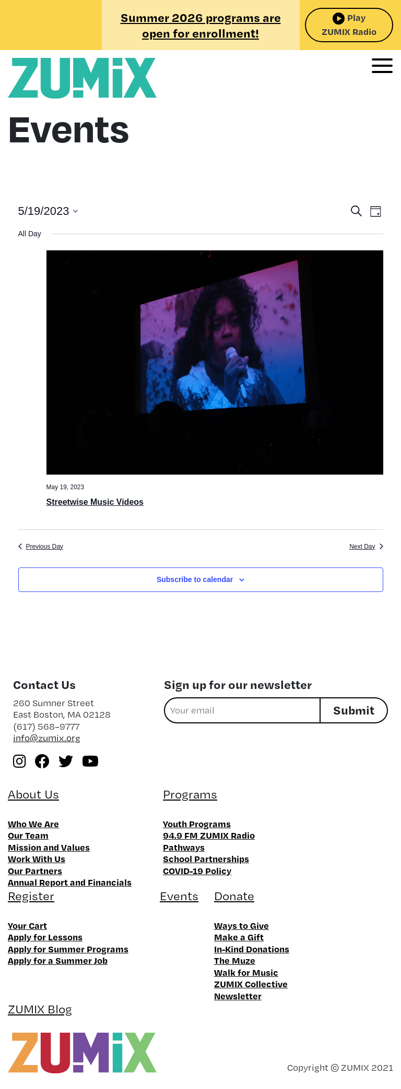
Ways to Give (241, 925)
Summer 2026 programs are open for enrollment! (201, 25)
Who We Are (33, 823)
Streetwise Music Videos (95, 502)
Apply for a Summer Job (58, 960)
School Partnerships (206, 858)
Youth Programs (197, 823)
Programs (190, 794)
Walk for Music (246, 972)
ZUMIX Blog (40, 1009)
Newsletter (238, 995)
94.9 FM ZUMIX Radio (209, 835)
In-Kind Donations (251, 948)
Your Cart (27, 925)
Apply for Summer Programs (68, 948)
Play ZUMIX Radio (349, 24)
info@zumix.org (46, 737)
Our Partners (35, 870)
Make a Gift (239, 936)
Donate (234, 895)
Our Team (28, 835)
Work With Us (36, 858)
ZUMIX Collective (251, 983)
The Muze (234, 960)
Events (179, 895)
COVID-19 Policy (197, 870)
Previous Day (40, 546)
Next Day (366, 546)
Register (31, 895)
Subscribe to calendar (195, 579)
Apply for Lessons (45, 936)
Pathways (184, 847)
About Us (33, 794)
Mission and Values (49, 847)
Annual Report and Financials (70, 882)
